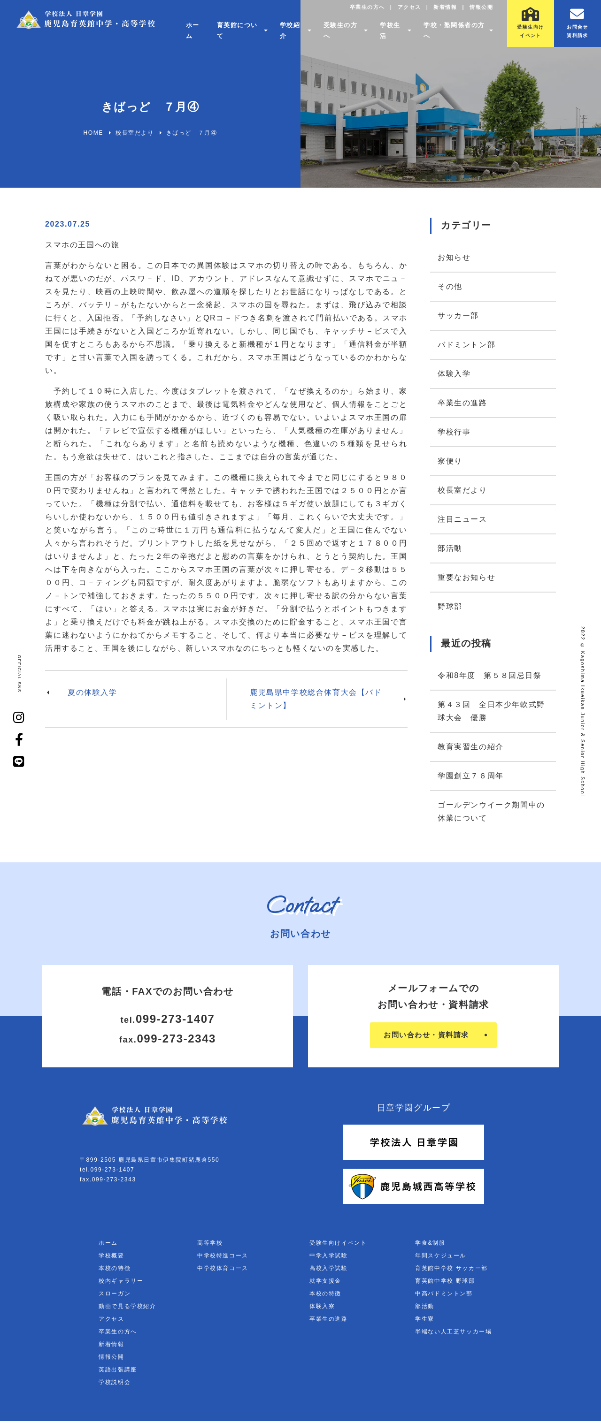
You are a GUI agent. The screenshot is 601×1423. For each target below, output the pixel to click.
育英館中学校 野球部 (445, 1282)
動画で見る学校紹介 (127, 1308)
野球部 (450, 606)
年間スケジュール (440, 1257)
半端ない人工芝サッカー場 (453, 1333)
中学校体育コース (222, 1270)
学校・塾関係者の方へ (452, 35)
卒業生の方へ (355, 11)
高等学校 (210, 1244)
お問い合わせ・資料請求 (425, 1036)
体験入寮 (322, 1308)
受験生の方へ (340, 35)
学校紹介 (288, 35)
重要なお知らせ (466, 577)
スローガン (115, 1295)
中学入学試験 (328, 1257)
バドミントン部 (466, 345)
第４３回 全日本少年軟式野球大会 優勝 (491, 711)
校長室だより (462, 490)
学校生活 (390, 35)
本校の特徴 (115, 1270)
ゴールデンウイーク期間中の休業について (491, 811)
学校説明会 (115, 1384)
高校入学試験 (328, 1270)
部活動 (450, 548)
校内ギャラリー (121, 1282)
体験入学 (454, 374)
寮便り (450, 461)
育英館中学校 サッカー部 (451, 1270)
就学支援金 (325, 1282)
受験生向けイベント (338, 1244)
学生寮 (424, 1320)
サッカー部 (458, 316)
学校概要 (111, 1257)
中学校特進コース (222, 1257)
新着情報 (440, 11)
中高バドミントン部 (443, 1295)
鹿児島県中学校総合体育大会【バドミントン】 (316, 698)
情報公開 (479, 11)
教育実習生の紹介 (471, 747)
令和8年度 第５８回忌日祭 (490, 675)
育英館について (233, 35)
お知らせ (454, 257)
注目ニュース (462, 519)
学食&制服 (430, 1244)
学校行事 (454, 432)
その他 (450, 286)
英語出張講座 (118, 1371)
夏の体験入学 (92, 692)
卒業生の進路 (462, 403)
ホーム (190, 35)
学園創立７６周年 (471, 776)
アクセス (401, 11)
